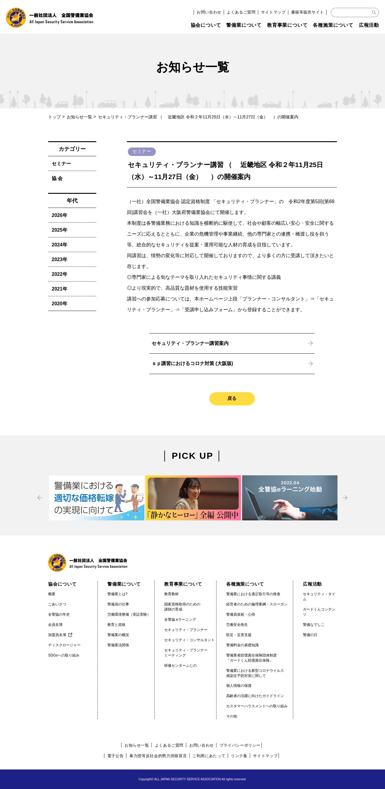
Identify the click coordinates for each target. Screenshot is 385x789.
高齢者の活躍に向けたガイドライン (255, 696)
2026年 (59, 215)
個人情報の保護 (238, 686)
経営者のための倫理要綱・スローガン (257, 604)
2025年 (59, 230)
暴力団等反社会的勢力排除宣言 (158, 756)
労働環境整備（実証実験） (129, 614)
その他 (231, 716)
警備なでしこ (314, 625)
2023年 (59, 259)
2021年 (59, 288)
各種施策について (333, 25)
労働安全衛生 (237, 625)
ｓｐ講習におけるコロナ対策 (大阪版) (192, 363)
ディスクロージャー (64, 645)
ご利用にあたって (208, 756)
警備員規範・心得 (240, 614)
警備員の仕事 (118, 604)
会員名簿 (55, 625)
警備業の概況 (118, 635)
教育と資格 (116, 625)
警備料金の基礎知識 (242, 645)
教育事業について (287, 25)
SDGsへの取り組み (63, 655)
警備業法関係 (118, 645)
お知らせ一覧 (79, 116)
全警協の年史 (59, 614)
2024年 (59, 244)
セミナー (61, 163)
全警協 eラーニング (180, 619)
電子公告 (115, 756)
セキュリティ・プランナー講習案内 (190, 343)
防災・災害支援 (238, 635)
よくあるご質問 (241, 12)
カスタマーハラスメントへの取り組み (257, 706)
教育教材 (171, 594)
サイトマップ (273, 12)
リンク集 (239, 756)
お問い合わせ (209, 12)
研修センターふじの (180, 665)
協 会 (57, 178)
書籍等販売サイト (307, 12)
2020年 (59, 303)
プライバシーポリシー (240, 745)
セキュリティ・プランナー (186, 630)
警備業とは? (117, 594)
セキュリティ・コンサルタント (189, 640)
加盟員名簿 (57, 635)
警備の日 (310, 635)
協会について (206, 25)
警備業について (244, 25)
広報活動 (369, 25)
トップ (54, 116)
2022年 (59, 274)
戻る (231, 398)
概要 (51, 594)
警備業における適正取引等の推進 (253, 594)
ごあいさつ (57, 604)
